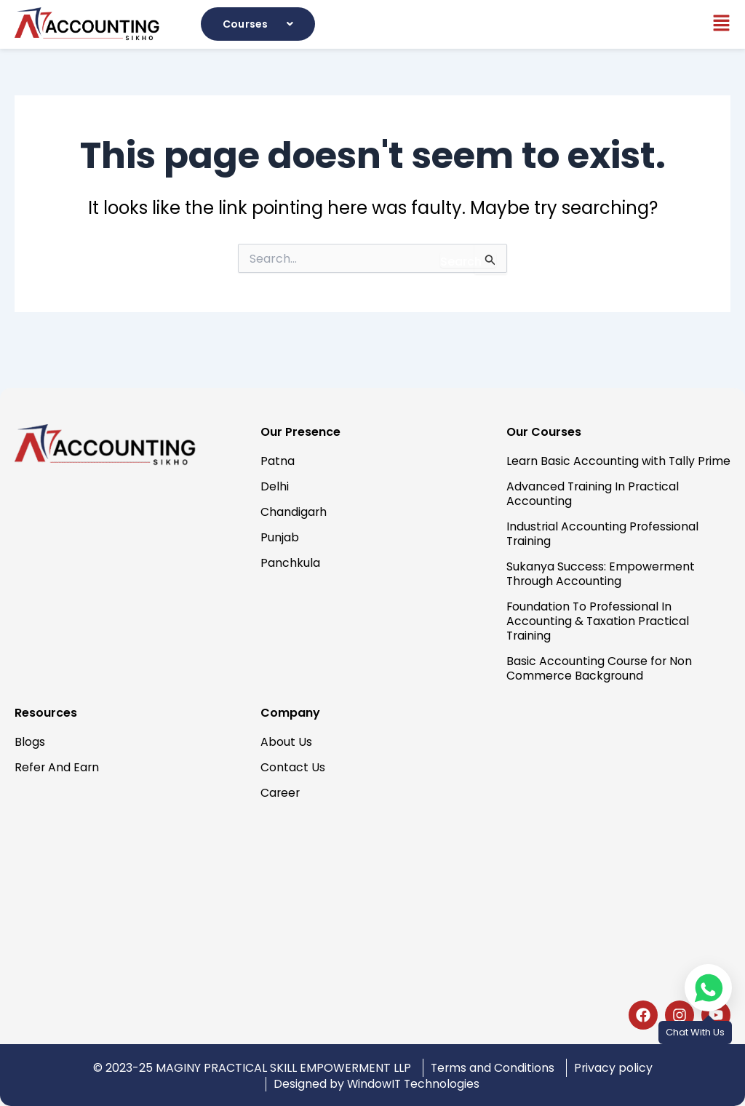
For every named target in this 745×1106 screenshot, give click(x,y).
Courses (260, 24)
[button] (260, 24)
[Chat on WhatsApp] (708, 987)
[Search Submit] (468, 260)
